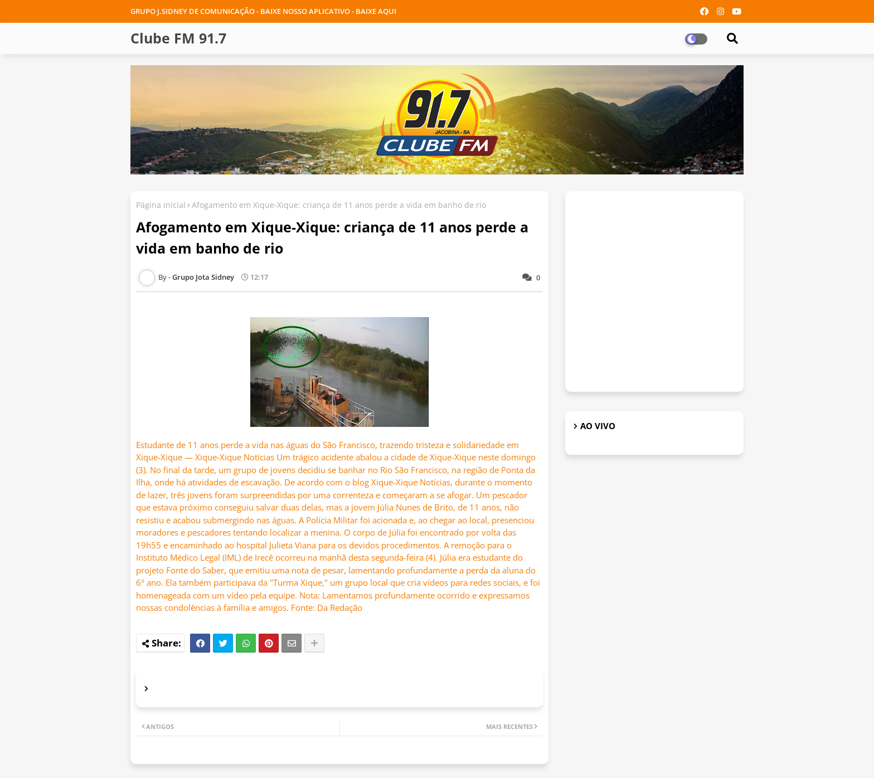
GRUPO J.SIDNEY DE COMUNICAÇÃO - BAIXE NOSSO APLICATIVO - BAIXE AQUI (263, 11)
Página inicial (161, 205)
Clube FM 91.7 (178, 37)
